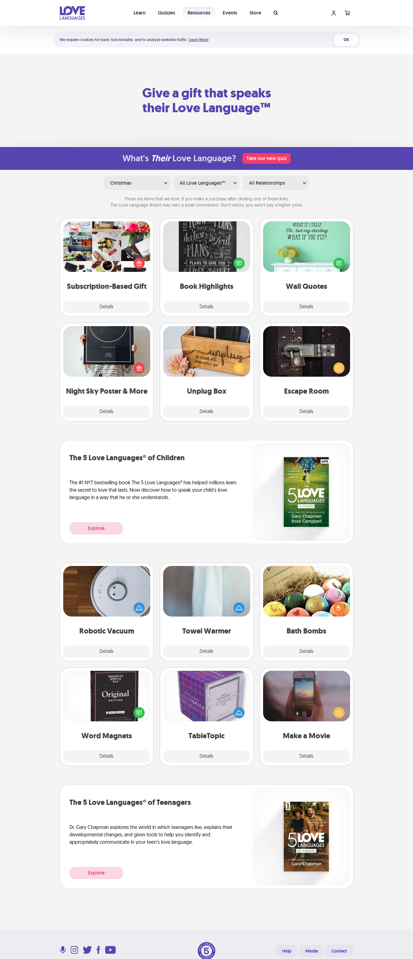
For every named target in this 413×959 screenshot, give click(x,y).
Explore (96, 528)
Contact (339, 951)
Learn (140, 13)
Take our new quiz (266, 158)
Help (286, 951)
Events (230, 13)
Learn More (199, 39)
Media (311, 951)
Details (107, 307)
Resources (199, 13)
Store (255, 13)
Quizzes (166, 13)
